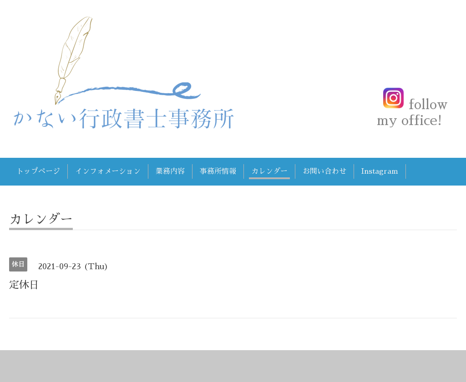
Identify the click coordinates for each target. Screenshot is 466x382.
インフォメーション (108, 171)
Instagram (379, 171)
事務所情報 (218, 171)
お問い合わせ (324, 171)
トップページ (38, 171)
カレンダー (269, 171)
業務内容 (170, 171)
